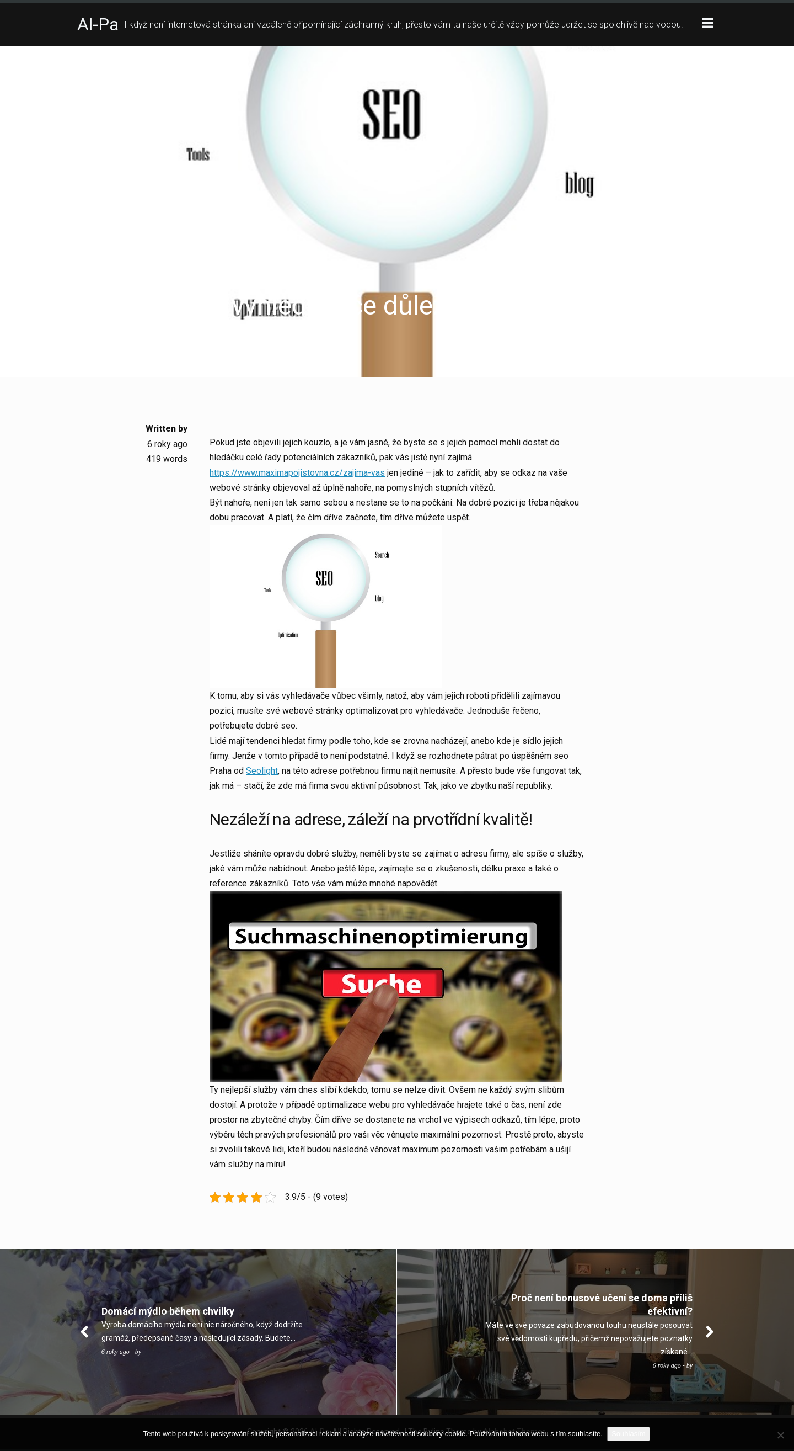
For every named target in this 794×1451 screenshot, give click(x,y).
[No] (780, 1435)
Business (96, 281)
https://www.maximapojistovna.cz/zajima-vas (297, 472)
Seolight (262, 771)
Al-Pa (98, 24)
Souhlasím (629, 1433)
